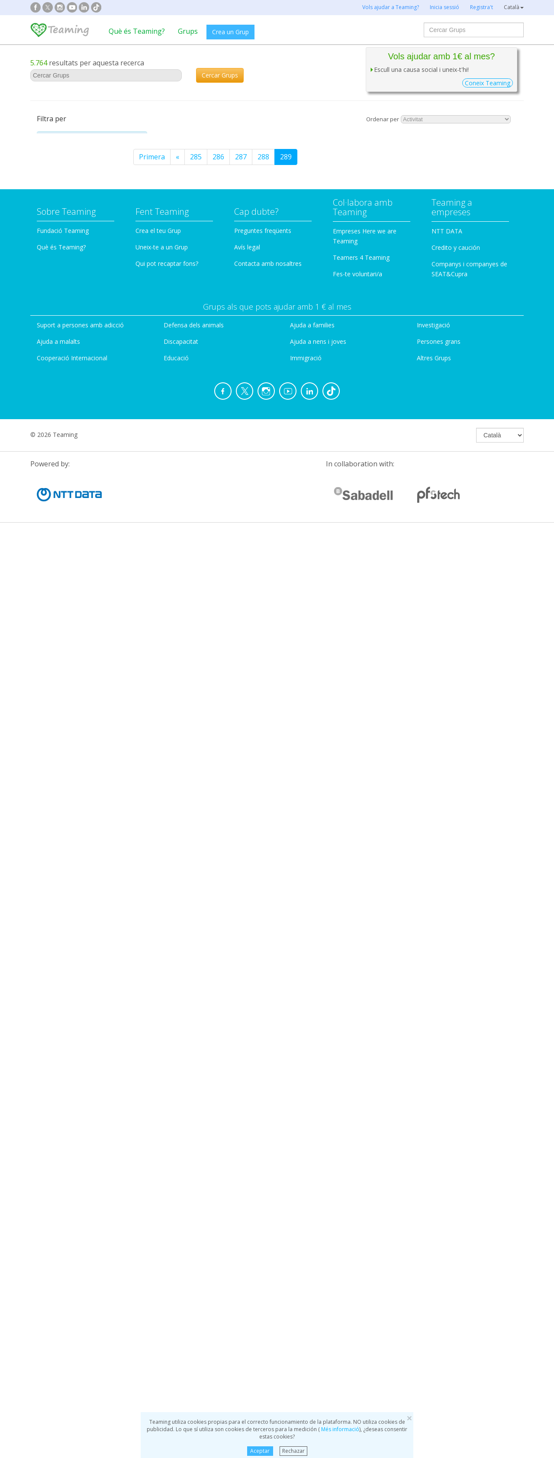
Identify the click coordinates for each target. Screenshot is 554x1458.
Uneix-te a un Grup (161, 1174)
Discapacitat (68, 234)
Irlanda (57, 745)
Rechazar (293, 1451)
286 (342, 157)
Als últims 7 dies (81, 903)
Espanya (59, 491)
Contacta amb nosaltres (268, 1190)
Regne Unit (64, 691)
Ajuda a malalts (73, 176)
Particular (64, 399)
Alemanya (62, 531)
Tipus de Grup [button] (65, 375)
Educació (63, 262)
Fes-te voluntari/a (357, 1200)
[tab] (92, 139)
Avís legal (247, 1174)
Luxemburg (65, 771)
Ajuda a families (312, 1252)
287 (364, 157)
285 (319, 157)
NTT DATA (447, 1158)
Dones (59, 248)
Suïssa (56, 598)
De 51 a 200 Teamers (90, 983)
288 (387, 157)
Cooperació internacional (90, 205)
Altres (58, 191)
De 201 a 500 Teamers (92, 997)
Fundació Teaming (63, 1157)
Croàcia (58, 705)
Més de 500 (74, 1011)
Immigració (67, 290)
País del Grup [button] (64, 470)
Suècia (56, 798)
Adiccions (64, 162)
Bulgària (60, 651)
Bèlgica (58, 558)
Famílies (62, 276)
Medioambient (72, 333)
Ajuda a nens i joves (318, 1268)
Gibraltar (60, 825)
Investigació (68, 319)
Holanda (59, 571)
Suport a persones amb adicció (80, 1252)
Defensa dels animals (194, 1252)
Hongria (59, 665)
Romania (60, 611)
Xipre (54, 678)
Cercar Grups (220, 75)
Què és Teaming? (137, 31)
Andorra (59, 732)
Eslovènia (61, 718)
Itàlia (54, 518)
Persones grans (75, 347)
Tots (63, 874)
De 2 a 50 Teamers (86, 969)
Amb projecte (70, 1078)
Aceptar (260, 1451)
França (57, 504)
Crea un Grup (230, 32)
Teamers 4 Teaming (361, 1184)
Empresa (62, 428)
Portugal (60, 625)
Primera (275, 157)
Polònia (58, 785)
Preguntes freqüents (262, 1157)
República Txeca (72, 812)
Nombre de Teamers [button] (73, 945)
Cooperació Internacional (72, 1284)
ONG (56, 413)
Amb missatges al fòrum (87, 1063)
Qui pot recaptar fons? (166, 1190)
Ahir (62, 888)
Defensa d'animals (79, 219)
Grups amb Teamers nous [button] (81, 851)
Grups (188, 31)
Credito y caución (456, 1174)
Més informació (339, 1429)
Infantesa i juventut (81, 305)
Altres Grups (434, 1284)
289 (409, 157)
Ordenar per (382, 119)
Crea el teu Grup (158, 1157)
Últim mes (72, 917)
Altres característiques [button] (76, 1040)
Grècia (57, 638)
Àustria (58, 545)
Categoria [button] (59, 139)
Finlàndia (60, 758)
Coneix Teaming (487, 83)
